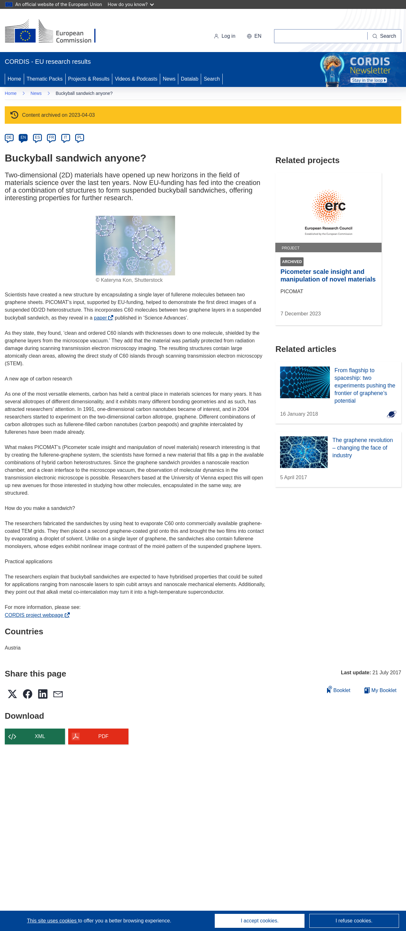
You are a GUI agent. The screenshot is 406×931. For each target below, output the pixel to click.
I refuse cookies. (354, 920)
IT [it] (65, 137)
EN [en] (23, 137)
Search (212, 79)
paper (102, 317)
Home (14, 79)
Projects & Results (89, 79)
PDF (103, 736)
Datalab (189, 79)
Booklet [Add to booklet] (338, 689)
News (169, 79)
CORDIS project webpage (36, 615)
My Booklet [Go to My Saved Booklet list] (380, 690)
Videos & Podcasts (136, 79)
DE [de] (9, 137)
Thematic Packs (45, 79)
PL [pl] (79, 137)
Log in (224, 36)
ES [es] (37, 137)
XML (40, 736)
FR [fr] (51, 137)
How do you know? (131, 4)
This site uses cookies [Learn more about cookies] (52, 920)
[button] (254, 36)
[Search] (384, 36)
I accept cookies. (259, 920)
